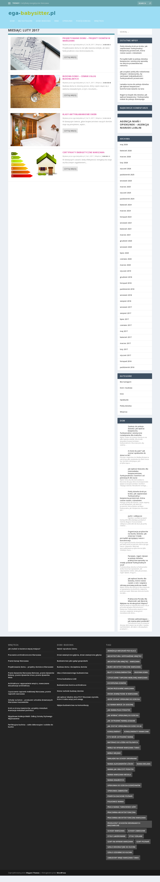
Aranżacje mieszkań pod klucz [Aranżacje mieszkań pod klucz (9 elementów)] (121, 657)
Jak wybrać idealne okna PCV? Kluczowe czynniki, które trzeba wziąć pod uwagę (78, 704)
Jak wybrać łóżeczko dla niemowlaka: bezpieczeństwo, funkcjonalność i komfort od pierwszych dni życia (134, 479)
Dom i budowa (43, 23)
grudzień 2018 (126, 283)
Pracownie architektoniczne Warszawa (24, 661)
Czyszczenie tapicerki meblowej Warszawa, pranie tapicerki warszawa (29, 699)
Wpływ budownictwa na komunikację (73, 711)
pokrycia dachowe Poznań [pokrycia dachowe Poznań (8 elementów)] (119, 802)
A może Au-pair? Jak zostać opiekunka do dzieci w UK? (133, 459)
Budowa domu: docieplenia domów (72, 673)
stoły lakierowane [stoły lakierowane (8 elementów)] (116, 842)
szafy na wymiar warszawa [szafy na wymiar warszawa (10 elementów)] (120, 848)
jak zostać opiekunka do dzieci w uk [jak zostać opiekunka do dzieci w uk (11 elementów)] (124, 732)
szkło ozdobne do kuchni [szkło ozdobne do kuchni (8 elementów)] (119, 859)
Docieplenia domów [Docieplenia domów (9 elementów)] (116, 689)
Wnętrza (99, 23)
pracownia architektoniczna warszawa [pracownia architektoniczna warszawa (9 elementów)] (126, 824)
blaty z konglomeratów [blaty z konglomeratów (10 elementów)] (119, 678)
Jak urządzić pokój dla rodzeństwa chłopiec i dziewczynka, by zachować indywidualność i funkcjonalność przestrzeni (134, 81)
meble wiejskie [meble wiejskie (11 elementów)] (114, 759)
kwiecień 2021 (126, 235)
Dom (12, 23)
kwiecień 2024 (126, 211)
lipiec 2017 (124, 325)
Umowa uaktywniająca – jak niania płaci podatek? (138, 626)
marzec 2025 (125, 193)
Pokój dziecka (83, 23)
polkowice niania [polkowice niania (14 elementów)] (115, 808)
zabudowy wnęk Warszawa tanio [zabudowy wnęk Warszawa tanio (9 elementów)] (123, 864)
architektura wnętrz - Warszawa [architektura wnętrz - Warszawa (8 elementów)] (123, 668)
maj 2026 (124, 151)
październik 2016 (127, 373)
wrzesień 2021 (126, 229)
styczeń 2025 (125, 199)
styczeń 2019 (125, 277)
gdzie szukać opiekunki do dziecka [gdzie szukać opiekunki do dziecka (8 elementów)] (123, 705)
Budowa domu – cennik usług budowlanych (79, 84)
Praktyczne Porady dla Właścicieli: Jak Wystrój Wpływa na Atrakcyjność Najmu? (134, 607)
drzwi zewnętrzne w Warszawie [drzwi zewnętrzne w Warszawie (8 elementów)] (122, 700)
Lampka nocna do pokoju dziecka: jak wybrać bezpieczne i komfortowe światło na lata (134, 92)
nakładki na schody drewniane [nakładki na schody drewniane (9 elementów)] (122, 765)
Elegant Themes (32, 879)
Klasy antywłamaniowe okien (80, 120)
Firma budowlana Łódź (66, 685)
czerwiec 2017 (126, 331)
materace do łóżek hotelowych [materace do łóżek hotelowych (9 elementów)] (122, 748)
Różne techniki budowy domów (70, 697)
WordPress (61, 879)
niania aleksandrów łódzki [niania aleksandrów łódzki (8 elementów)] (120, 770)
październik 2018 (127, 295)
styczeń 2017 (125, 361)
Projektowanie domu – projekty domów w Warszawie (86, 45)
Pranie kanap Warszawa (18, 667)
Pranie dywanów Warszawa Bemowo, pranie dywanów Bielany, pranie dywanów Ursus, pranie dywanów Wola (31, 681)
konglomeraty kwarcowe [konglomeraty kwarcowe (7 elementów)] (136, 738)
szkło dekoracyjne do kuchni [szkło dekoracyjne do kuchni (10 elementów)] (121, 853)
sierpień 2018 (125, 307)
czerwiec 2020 (126, 265)
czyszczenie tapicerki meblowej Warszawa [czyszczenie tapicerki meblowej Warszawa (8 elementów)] (127, 684)
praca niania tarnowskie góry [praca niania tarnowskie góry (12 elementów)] (121, 813)
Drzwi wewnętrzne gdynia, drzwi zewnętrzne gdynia (79, 661)
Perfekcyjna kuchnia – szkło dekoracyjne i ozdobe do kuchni (30, 732)
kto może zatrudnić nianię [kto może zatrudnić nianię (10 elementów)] (120, 743)
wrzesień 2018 (126, 301)
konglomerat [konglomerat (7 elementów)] (114, 738)
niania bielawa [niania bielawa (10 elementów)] (143, 770)
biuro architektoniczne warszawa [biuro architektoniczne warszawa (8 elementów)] (124, 673)
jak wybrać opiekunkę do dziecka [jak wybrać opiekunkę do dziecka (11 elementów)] (122, 722)
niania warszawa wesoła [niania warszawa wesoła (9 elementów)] (119, 781)
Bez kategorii (25, 23)
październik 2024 (127, 205)
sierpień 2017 (125, 319)
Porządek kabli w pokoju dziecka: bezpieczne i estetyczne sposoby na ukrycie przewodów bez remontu (134, 68)
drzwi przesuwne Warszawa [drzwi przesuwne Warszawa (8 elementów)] (120, 695)
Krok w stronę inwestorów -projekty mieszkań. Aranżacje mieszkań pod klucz (28, 715)
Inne (56, 23)
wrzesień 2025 (126, 187)
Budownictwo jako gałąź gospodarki (72, 667)
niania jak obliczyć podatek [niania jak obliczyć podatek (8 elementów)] (120, 775)
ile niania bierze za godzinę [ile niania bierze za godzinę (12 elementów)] (120, 711)
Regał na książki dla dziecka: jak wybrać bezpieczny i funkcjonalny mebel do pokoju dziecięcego (134, 103)
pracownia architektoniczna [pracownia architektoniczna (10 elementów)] (121, 818)
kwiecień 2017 (126, 343)
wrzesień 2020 (126, 253)
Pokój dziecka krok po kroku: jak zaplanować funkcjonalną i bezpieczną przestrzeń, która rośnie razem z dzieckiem (133, 55)
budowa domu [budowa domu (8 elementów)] (141, 678)
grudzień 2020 (126, 247)
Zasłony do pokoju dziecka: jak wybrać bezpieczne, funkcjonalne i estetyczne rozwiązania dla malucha (132, 437)
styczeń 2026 (125, 175)
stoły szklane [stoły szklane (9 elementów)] (135, 842)
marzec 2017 (125, 349)
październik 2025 (127, 181)
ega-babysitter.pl (79, 51)
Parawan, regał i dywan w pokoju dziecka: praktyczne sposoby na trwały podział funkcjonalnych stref (134, 566)
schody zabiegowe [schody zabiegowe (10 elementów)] (136, 837)
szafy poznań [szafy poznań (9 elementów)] (142, 848)
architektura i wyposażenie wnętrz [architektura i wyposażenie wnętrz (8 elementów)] (124, 662)
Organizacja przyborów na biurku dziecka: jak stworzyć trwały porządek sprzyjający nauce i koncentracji (134, 542)
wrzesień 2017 (126, 313)
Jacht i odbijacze (135, 522)
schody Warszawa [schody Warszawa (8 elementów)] (115, 837)
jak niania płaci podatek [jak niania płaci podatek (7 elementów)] (118, 716)
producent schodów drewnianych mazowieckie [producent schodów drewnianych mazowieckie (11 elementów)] (123, 830)
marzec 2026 (125, 163)
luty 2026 (124, 169)
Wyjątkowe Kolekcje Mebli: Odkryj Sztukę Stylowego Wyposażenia (30, 724)
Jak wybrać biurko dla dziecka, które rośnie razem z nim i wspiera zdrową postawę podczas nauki (133, 588)
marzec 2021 (125, 241)
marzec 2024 (125, 217)
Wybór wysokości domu (67, 655)
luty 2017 (124, 355)
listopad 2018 (125, 289)
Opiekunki (67, 23)
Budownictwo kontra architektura (71, 691)
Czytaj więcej (70, 63)
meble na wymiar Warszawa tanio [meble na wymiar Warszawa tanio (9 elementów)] (123, 754)
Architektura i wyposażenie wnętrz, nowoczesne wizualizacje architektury (28, 691)
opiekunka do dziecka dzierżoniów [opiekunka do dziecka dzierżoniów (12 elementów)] (123, 792)
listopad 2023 (125, 223)
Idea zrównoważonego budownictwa (72, 679)
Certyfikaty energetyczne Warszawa (35, 3)
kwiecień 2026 (126, 157)
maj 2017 (124, 337)
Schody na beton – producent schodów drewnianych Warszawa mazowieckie (30, 707)
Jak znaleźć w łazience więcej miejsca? (24, 655)
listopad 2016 (125, 367)
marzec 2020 (125, 271)
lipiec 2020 (124, 259)
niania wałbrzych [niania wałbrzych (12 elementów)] (115, 786)
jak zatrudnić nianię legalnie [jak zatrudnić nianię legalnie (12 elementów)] (121, 727)
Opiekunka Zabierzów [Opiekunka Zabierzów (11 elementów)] (117, 797)
